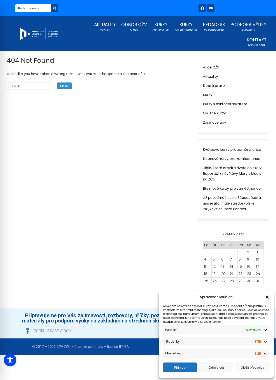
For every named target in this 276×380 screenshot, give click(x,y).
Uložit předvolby (252, 367)
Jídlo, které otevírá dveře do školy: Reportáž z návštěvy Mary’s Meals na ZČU (232, 173)
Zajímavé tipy (214, 122)
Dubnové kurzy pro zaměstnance (231, 158)
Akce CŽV (211, 67)
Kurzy (207, 94)
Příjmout (180, 367)
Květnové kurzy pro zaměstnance (232, 149)
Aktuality (210, 76)
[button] (267, 297)
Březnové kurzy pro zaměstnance (232, 188)
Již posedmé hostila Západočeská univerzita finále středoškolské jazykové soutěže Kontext (232, 203)
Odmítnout (216, 367)
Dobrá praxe (214, 85)
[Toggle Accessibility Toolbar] (10, 360)
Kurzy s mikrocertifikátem (225, 104)
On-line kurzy (214, 113)
